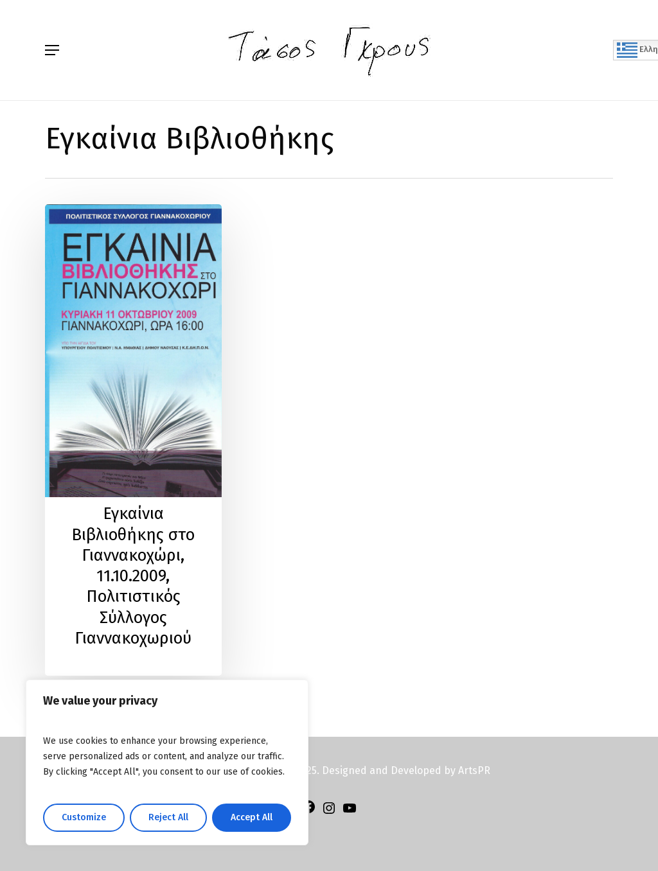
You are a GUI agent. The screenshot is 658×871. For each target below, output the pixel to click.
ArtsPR (474, 770)
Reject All (168, 817)
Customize (84, 817)
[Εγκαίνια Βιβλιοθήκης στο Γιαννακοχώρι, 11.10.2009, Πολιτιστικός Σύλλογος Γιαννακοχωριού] (133, 440)
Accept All (251, 817)
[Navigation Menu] (52, 50)
